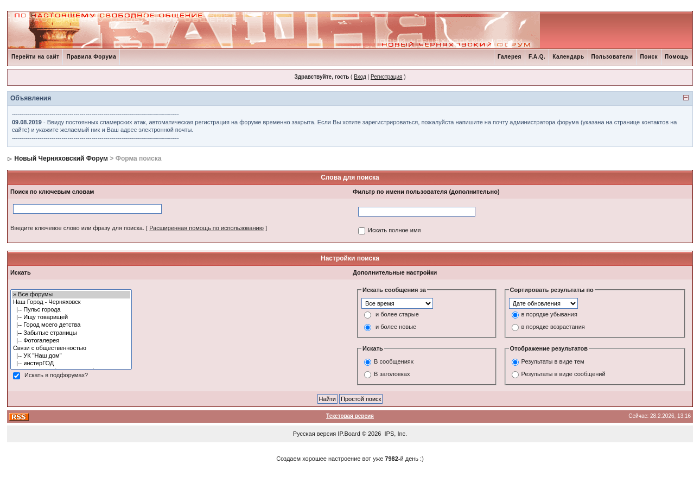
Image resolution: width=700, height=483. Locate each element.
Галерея (509, 57)
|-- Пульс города (71, 310)
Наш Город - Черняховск (71, 302)
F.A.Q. (537, 57)
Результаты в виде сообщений (563, 374)
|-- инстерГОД (71, 363)
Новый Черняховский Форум (61, 158)
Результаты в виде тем (552, 362)
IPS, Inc (395, 433)
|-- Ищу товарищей (71, 317)
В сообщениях (393, 362)
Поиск (649, 57)
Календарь (568, 57)
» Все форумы (71, 294)
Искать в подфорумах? (56, 375)
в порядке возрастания (553, 326)
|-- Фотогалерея (71, 341)
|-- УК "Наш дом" (71, 356)
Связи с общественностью (71, 348)
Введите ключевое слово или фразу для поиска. (77, 228)
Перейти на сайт (35, 57)
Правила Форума (91, 57)
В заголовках (392, 374)
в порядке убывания (549, 314)
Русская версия (314, 433)
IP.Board (349, 433)
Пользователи (612, 57)
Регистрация (386, 77)
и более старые (397, 314)
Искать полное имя (394, 230)
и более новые (396, 326)
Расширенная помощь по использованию (206, 228)
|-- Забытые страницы (71, 333)
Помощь (677, 57)
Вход (360, 77)
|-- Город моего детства (71, 325)
